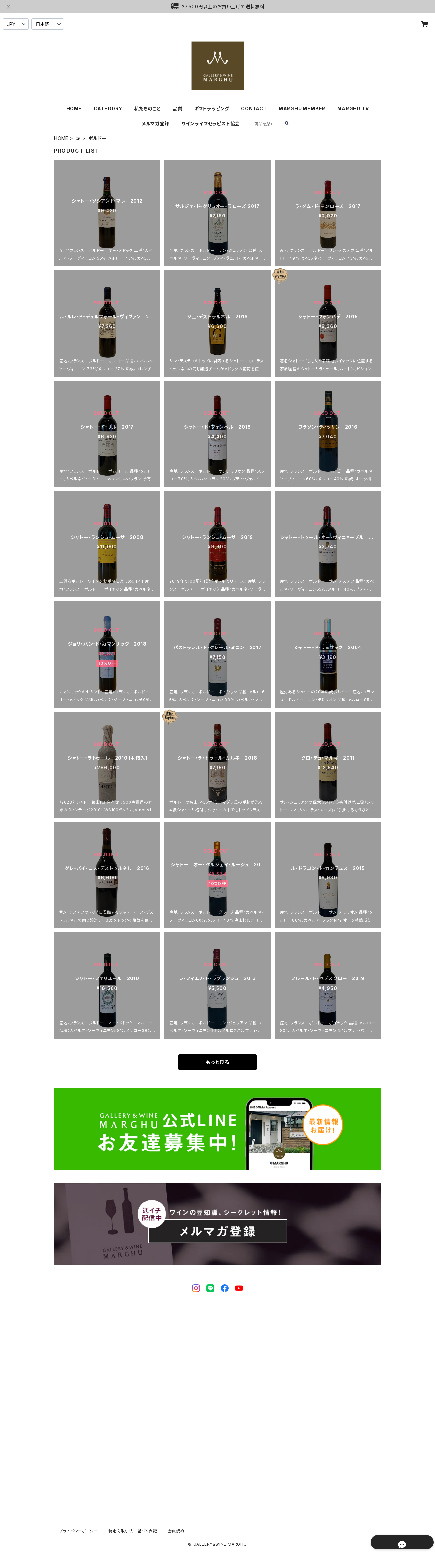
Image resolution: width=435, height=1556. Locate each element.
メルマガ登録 (155, 123)
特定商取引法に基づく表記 (132, 1531)
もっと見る (217, 1062)
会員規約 (176, 1531)
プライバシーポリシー (78, 1531)
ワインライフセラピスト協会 (210, 123)
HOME (74, 108)
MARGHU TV (353, 108)
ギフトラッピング (211, 108)
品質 (178, 108)
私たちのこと (147, 108)
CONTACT (254, 108)
